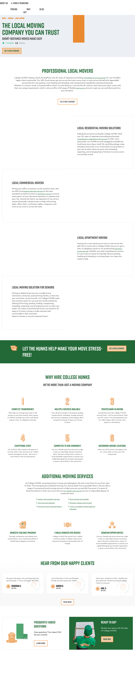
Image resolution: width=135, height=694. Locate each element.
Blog (110, 11)
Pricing (91, 11)
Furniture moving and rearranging (51, 506)
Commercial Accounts (46, 3)
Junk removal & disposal (47, 503)
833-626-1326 (127, 3)
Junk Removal (42, 11)
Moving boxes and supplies (80, 499)
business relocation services (34, 191)
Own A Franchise (89, 3)
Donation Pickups (60, 11)
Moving (30, 11)
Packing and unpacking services (50, 499)
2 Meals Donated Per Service (67, 532)
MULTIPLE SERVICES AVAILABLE (67, 409)
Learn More (40, 643)
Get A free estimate (11, 50)
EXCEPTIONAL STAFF (23, 446)
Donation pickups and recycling (82, 503)
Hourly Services (77, 11)
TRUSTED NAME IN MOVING (112, 409)
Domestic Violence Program (23, 532)
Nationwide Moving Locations (112, 446)
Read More (67, 602)
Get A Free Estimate (67, 101)
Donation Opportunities (112, 532)
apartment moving (45, 194)
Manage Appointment (107, 3)
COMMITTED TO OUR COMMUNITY (67, 446)
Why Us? (101, 11)
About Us (75, 3)
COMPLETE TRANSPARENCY (23, 409)
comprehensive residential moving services (94, 139)
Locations (62, 3)
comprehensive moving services (97, 78)
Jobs (31, 3)
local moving (80, 88)
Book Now (127, 10)
